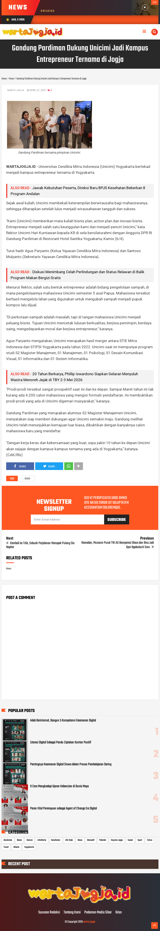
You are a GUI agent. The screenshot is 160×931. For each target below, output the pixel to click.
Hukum (30, 840)
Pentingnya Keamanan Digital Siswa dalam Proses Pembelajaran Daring (70, 764)
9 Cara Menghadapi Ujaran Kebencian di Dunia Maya (59, 786)
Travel (6, 847)
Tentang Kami (72, 912)
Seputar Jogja (117, 840)
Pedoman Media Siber (98, 912)
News (27, 479)
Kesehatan (55, 840)
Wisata (16, 847)
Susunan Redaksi (49, 912)
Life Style (69, 840)
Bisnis (19, 840)
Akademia (8, 840)
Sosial (130, 840)
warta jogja (89, 921)
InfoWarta (41, 840)
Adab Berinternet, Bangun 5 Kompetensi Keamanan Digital (63, 720)
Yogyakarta (29, 847)
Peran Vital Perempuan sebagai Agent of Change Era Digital (63, 808)
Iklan (118, 912)
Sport (140, 840)
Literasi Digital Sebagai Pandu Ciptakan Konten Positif (60, 742)
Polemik (102, 840)
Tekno (149, 840)
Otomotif (90, 840)
